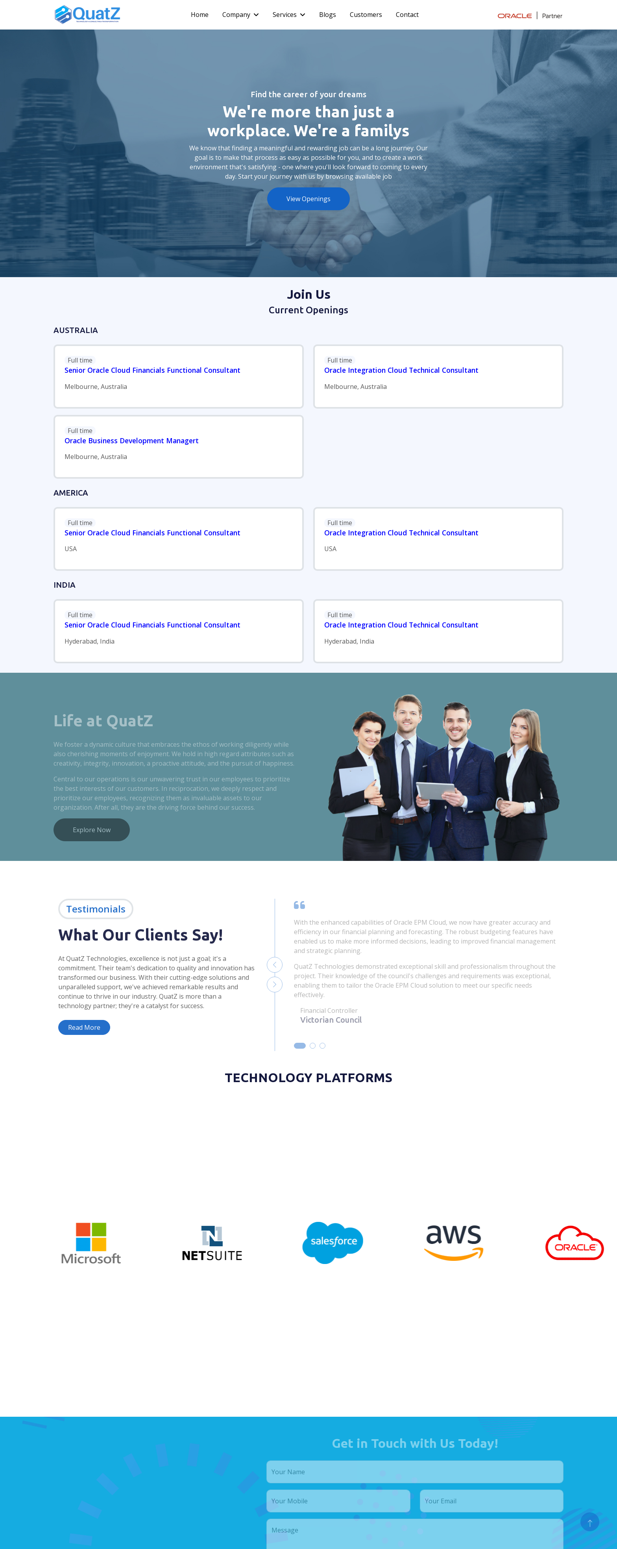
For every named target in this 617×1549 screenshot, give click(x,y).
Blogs (327, 14)
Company (236, 14)
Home (200, 14)
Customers (366, 14)
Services (285, 14)
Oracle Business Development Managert (132, 440)
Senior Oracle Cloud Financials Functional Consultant (152, 370)
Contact (407, 14)
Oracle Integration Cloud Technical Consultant (401, 370)
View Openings (308, 198)
